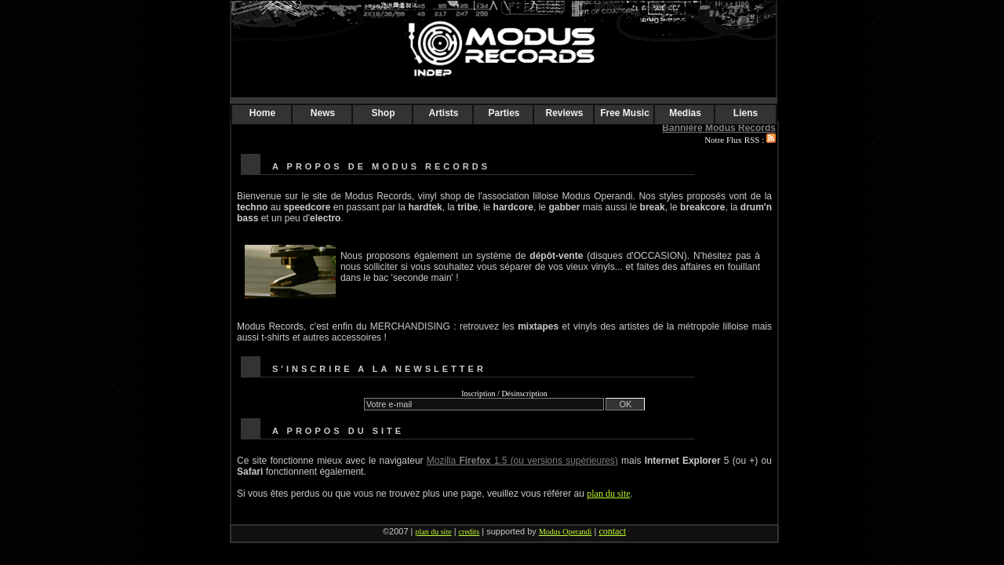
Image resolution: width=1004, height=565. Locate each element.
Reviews (564, 113)
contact (612, 531)
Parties (503, 113)
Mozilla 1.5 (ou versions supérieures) (522, 460)
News (323, 113)
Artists (443, 113)
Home (262, 113)
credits (469, 531)
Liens (745, 113)
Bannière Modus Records (719, 127)
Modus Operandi (565, 531)
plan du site (608, 493)
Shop (383, 113)
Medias (685, 113)
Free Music (624, 113)
